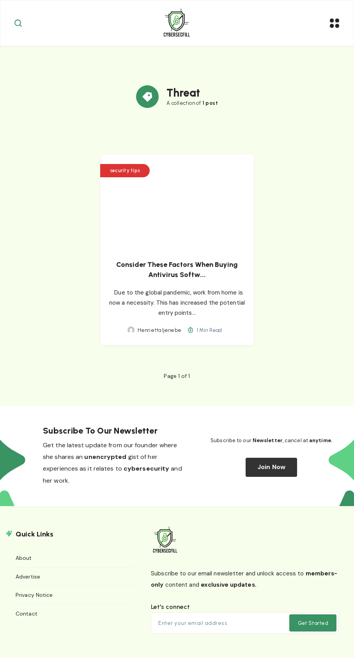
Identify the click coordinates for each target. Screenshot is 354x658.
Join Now (271, 470)
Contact (26, 616)
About (24, 561)
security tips (126, 173)
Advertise (28, 579)
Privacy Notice (34, 598)
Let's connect (170, 609)
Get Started (312, 626)
